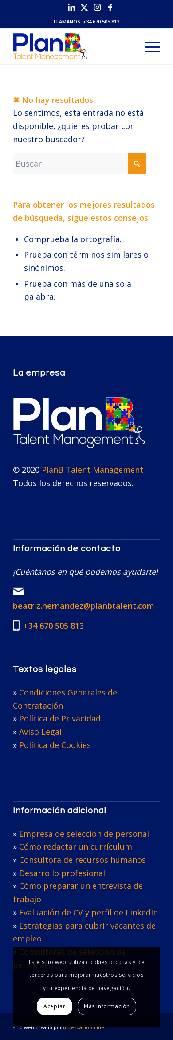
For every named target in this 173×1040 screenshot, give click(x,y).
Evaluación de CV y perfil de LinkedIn (88, 912)
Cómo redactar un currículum (75, 846)
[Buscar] (79, 163)
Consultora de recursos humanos (82, 859)
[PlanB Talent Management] (71, 46)
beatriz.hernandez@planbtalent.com (83, 605)
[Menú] (148, 46)
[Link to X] (84, 7)
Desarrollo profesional (62, 873)
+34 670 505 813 (101, 21)
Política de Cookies (55, 745)
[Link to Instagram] (97, 7)
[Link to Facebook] (110, 7)
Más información (107, 1006)
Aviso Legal (40, 731)
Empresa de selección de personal (84, 833)
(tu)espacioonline (83, 1027)
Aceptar (54, 1006)
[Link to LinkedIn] (71, 7)
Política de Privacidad (60, 718)
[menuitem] (148, 46)
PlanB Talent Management (92, 469)
